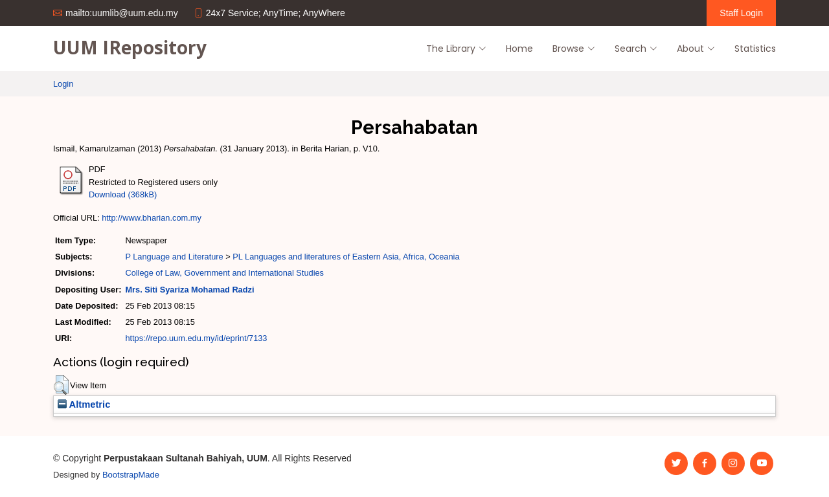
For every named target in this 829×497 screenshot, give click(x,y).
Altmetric (84, 404)
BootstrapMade (130, 475)
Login (63, 84)
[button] (61, 385)
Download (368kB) (123, 194)
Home (519, 48)
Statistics (755, 48)
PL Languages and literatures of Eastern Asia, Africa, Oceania (346, 256)
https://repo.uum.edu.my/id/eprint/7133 (196, 338)
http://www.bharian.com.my (151, 218)
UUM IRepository (130, 47)
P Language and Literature (174, 256)
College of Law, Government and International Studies (224, 273)
